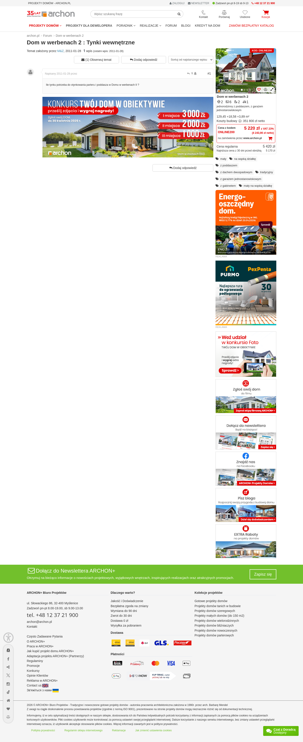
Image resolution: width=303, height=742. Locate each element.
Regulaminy (35, 661)
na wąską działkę (245, 158)
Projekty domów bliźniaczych (214, 625)
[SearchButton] (179, 14)
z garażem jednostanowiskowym (240, 179)
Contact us (38, 685)
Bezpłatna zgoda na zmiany (129, 606)
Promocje (33, 665)
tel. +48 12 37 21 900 (52, 614)
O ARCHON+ (36, 641)
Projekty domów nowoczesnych (215, 630)
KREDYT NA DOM (207, 25)
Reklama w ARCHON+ (42, 680)
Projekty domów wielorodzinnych (216, 620)
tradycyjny (266, 172)
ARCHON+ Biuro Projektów (47, 592)
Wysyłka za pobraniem (126, 625)
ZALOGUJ (177, 3)
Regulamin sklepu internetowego (84, 730)
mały (223, 158)
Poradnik (126, 25)
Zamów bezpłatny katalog (251, 25)
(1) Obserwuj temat (96, 59)
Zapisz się (263, 574)
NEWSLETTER (198, 3)
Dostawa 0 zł (119, 620)
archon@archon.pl (39, 622)
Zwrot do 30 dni (121, 615)
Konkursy (33, 670)
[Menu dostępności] (8, 637)
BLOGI (186, 25)
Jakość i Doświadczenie (127, 601)
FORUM (171, 25)
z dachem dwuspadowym (236, 172)
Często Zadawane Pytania (45, 636)
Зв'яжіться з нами (43, 690)
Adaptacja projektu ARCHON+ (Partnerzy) (55, 656)
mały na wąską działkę (258, 185)
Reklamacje (119, 730)
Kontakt (32, 626)
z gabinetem (228, 185)
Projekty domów (45, 25)
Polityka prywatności (43, 730)
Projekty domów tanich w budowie (217, 606)
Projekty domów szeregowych (214, 611)
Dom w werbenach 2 (232, 96)
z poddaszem (228, 165)
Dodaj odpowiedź (143, 59)
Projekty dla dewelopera (89, 25)
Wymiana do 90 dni (124, 611)
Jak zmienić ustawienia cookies (153, 730)
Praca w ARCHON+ (40, 646)
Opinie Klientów (37, 675)
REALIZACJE (150, 25)
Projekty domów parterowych (214, 635)
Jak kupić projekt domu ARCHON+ (50, 651)
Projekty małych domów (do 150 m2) (219, 615)
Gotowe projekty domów (210, 601)
